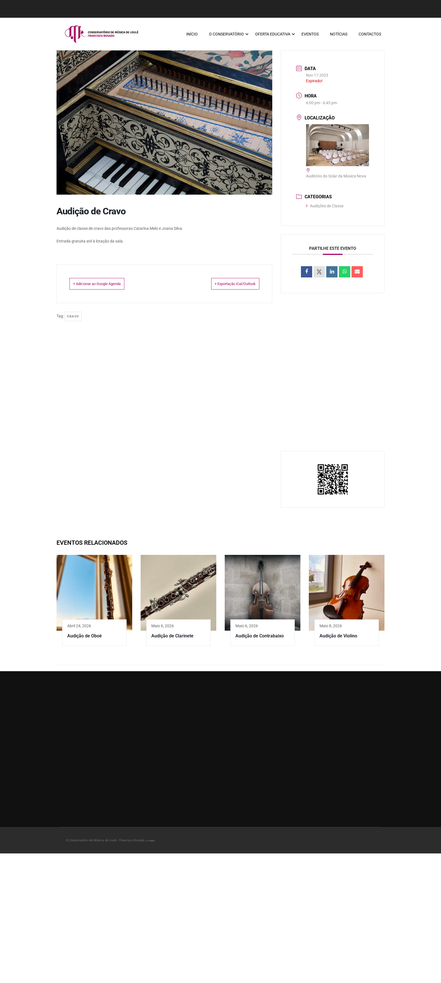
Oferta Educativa (272, 35)
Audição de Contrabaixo (259, 638)
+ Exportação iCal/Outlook (226, 286)
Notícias (338, 35)
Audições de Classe (324, 208)
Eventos (309, 35)
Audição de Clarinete (172, 638)
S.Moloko (151, 843)
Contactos (369, 35)
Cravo (73, 319)
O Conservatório (226, 35)
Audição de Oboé (84, 638)
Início (191, 35)
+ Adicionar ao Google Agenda (106, 286)
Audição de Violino (338, 638)
